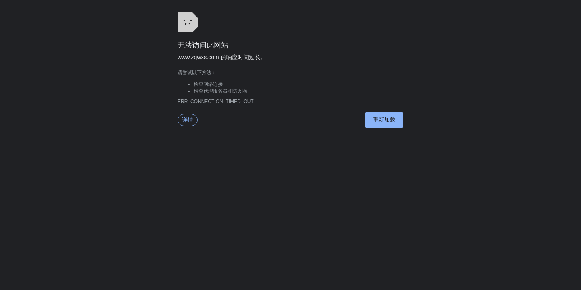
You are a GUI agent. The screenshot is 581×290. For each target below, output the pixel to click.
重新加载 (384, 119)
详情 (187, 119)
